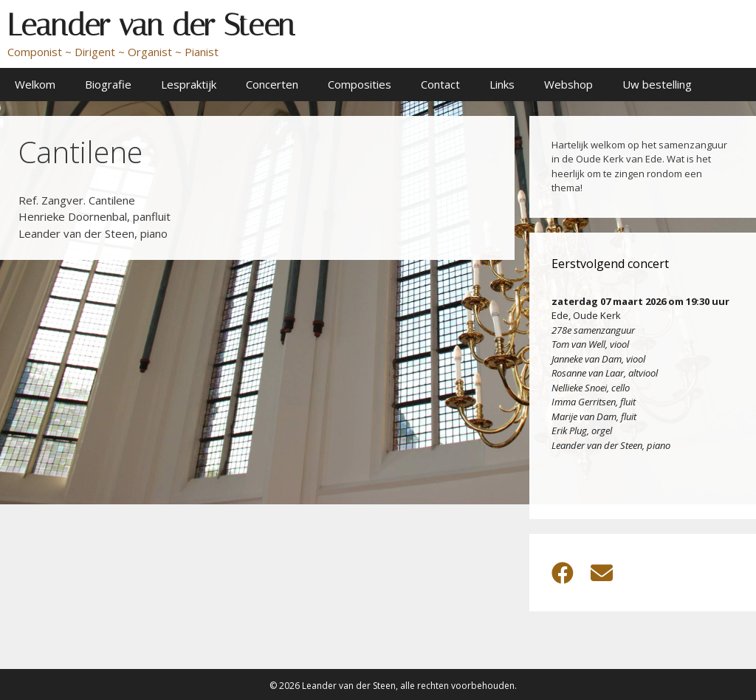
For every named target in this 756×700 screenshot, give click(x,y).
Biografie (108, 84)
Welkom (35, 84)
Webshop (568, 84)
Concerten (272, 84)
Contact (440, 84)
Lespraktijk (188, 84)
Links (502, 84)
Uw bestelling (657, 84)
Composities (359, 84)
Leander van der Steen (151, 25)
